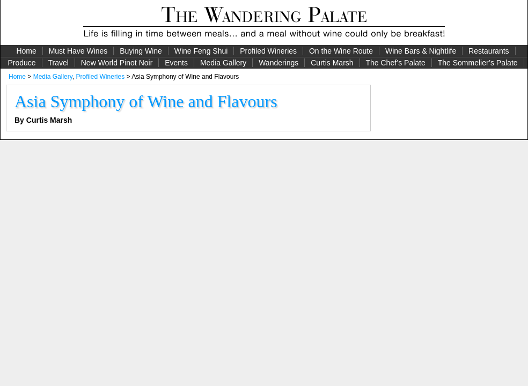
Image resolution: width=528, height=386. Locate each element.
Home (26, 51)
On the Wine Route (341, 51)
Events (176, 62)
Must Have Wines (78, 51)
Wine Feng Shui (201, 51)
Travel (58, 62)
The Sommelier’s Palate (478, 62)
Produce (21, 62)
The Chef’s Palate (396, 62)
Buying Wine (141, 51)
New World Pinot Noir (117, 62)
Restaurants (488, 51)
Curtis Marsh (332, 62)
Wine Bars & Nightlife (420, 51)
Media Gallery (223, 62)
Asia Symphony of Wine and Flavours (145, 101)
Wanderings (278, 62)
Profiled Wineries (268, 51)
